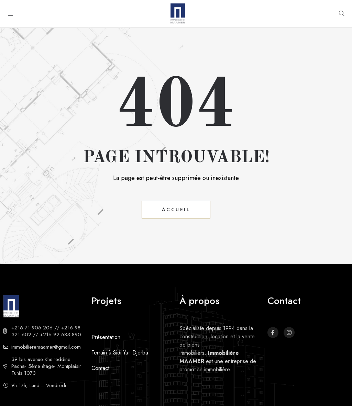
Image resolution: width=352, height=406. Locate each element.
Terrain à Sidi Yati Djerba (119, 353)
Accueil (176, 209)
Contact (100, 368)
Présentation (105, 337)
